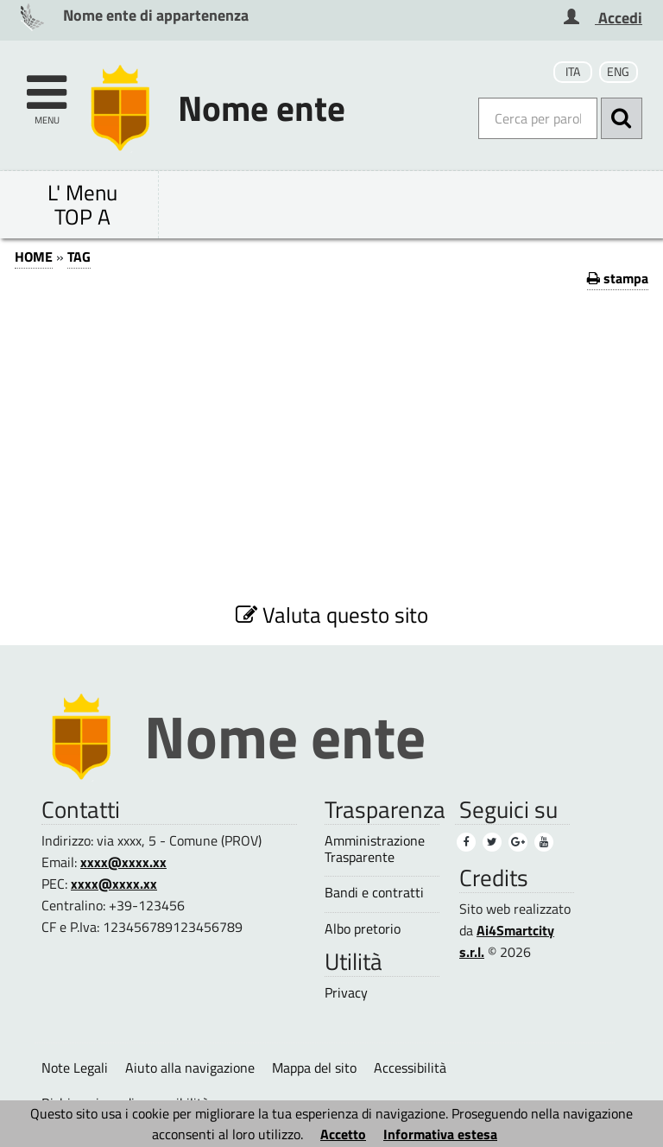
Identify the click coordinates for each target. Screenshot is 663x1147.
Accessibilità (410, 1067)
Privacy (346, 993)
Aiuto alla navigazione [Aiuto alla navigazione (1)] (190, 1067)
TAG (79, 256)
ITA (572, 72)
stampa (617, 278)
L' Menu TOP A (82, 204)
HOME (34, 256)
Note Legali (74, 1067)
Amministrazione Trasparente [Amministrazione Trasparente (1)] (375, 849)
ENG (618, 72)
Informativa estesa (440, 1134)
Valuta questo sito (332, 614)
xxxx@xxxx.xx (123, 862)
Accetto (343, 1134)
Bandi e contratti (374, 892)
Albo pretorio (363, 929)
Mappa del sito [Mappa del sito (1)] (314, 1067)
